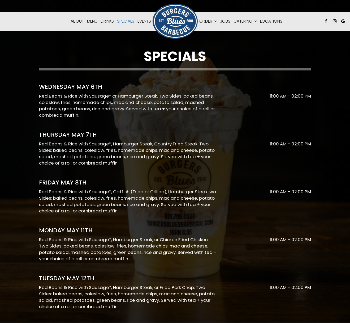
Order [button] (208, 21)
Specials (125, 21)
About (77, 21)
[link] (175, 21)
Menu (92, 21)
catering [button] (245, 21)
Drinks (107, 21)
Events (144, 21)
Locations (271, 21)
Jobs (225, 21)
